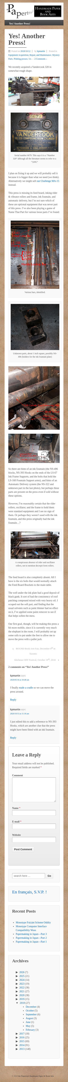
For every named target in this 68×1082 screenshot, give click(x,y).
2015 (21, 1045)
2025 (21, 980)
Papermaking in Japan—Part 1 (31, 946)
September (31, 1018)
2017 (21, 1038)
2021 (21, 995)
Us (30, 59)
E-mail (15, 826)
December (31, 1011)
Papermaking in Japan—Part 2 (31, 942)
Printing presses (21, 59)
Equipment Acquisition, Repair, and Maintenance (29, 55)
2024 (21, 984)
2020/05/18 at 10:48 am (19, 680)
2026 (21, 976)
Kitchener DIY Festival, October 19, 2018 (34, 659)
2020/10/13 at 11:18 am (19, 713)
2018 (22, 1007)
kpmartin (41, 51)
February (30, 1034)
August (29, 1022)
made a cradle (26, 687)
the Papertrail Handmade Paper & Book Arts (36, 1080)
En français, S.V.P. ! (29, 896)
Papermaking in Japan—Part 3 (31, 938)
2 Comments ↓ (40, 59)
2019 (21, 1003)
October (30, 1015)
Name (15, 812)
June (28, 1026)
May (28, 1030)
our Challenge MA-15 (48, 181)
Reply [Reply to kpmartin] (13, 699)
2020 (21, 999)
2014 (21, 1049)
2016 (21, 1042)
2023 (21, 988)
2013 (21, 1053)
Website (16, 839)
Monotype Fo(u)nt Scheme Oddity (33, 927)
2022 (21, 992)
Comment (17, 775)
